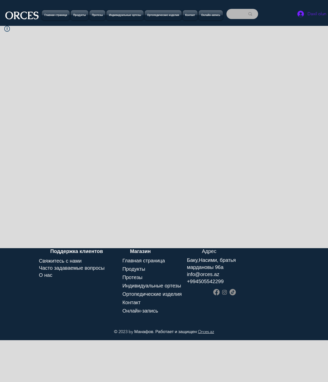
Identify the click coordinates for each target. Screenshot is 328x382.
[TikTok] (232, 292)
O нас (45, 275)
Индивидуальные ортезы (149, 285)
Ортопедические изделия (149, 294)
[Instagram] (224, 292)
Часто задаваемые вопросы (72, 268)
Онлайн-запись (140, 311)
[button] (97, 15)
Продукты (133, 269)
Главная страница (143, 260)
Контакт (131, 302)
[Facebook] (216, 292)
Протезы (132, 277)
